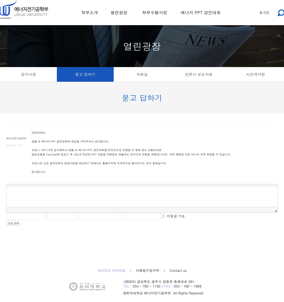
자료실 (142, 74)
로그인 (264, 12)
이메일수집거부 (147, 270)
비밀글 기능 (176, 215)
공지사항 (28, 74)
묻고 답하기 (85, 74)
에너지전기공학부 (16, 138)
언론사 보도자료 (199, 74)
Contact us (178, 270)
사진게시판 (255, 74)
